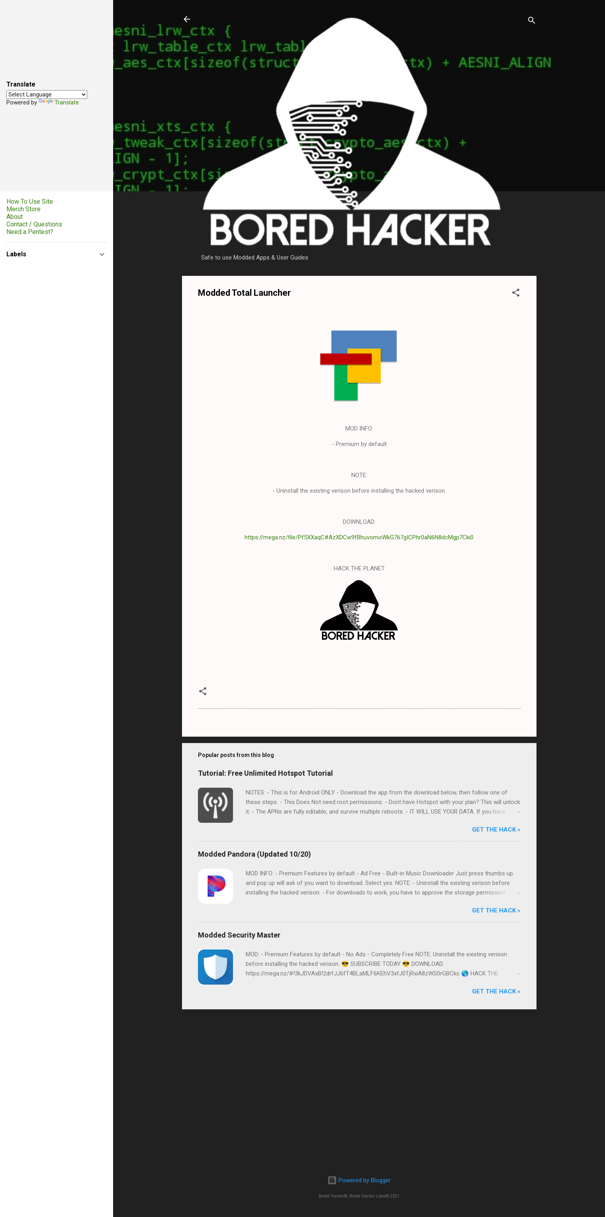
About (14, 216)
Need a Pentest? (29, 232)
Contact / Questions (34, 224)
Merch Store (23, 209)
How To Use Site (29, 201)
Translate (59, 102)
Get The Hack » (496, 829)
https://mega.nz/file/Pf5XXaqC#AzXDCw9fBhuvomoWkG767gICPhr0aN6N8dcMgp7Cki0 (359, 537)
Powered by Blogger (359, 1180)
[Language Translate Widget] (46, 94)
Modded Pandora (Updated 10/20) (254, 854)
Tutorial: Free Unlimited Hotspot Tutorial (265, 773)
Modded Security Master (239, 935)
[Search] (531, 22)
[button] (516, 294)
